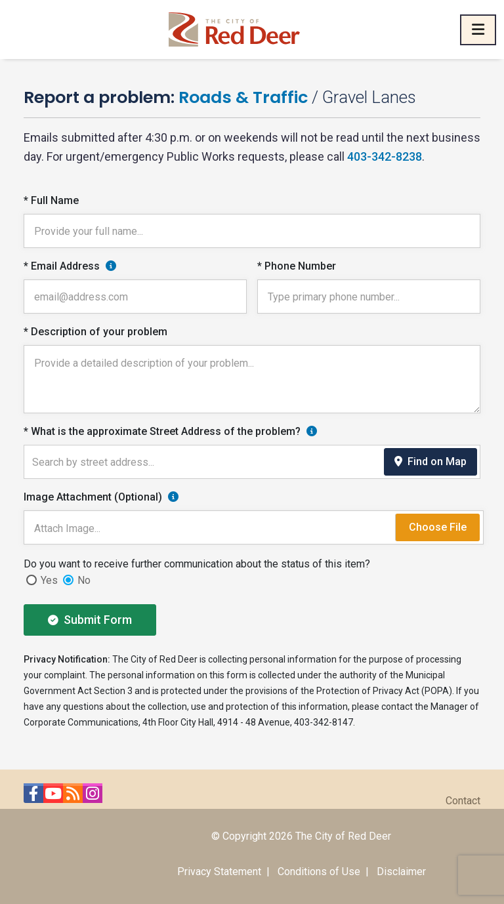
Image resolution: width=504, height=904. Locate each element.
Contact (463, 800)
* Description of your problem (95, 331)
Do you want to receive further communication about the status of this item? (197, 564)
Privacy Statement (219, 871)
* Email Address (62, 266)
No (84, 580)
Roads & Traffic (243, 97)
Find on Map (430, 461)
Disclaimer (401, 871)
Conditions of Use (319, 871)
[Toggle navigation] (478, 29)
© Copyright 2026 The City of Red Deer (301, 836)
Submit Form (90, 620)
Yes (49, 580)
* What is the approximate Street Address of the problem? (162, 431)
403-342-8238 (384, 156)
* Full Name (51, 200)
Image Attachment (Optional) (93, 497)
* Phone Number (296, 266)
